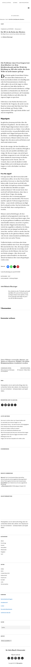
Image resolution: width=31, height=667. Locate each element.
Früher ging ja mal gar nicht (19, 486)
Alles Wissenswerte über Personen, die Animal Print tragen (14, 432)
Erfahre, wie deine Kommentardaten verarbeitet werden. (15, 362)
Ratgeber (3, 552)
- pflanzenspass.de (6, 486)
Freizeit (2, 545)
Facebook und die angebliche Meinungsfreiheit (15, 479)
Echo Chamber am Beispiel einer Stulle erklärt (12, 426)
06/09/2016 (10, 29)
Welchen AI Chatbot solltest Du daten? (10, 428)
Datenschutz (4, 575)
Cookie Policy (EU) (5, 573)
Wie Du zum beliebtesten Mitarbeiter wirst (11, 430)
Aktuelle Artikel (6, 2)
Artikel (2, 569)
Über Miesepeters (24, 2)
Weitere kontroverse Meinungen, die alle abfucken (8, 369)
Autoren (15, 2)
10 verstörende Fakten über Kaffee (16, 477)
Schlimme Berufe (5, 612)
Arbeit (2, 541)
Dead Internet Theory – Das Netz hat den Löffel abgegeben (15, 424)
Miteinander (3, 549)
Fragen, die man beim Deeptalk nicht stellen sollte (13, 438)
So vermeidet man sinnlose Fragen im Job (11, 422)
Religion (16, 278)
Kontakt (3, 579)
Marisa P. (3, 477)
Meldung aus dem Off (6, 436)
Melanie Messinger (8, 37)
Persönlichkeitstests (6, 609)
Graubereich (4, 602)
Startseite (2, 19)
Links (2, 582)
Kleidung (11, 278)
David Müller (4, 482)
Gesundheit (3, 547)
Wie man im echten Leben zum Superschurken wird (13, 420)
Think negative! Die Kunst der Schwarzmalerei (15, 481)
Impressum (3, 577)
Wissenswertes (4, 584)
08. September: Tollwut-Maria (23, 369)
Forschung (3, 543)
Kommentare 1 (18, 29)
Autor (2, 571)
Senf (7, 19)
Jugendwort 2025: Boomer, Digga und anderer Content (14, 434)
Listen (2, 606)
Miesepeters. (20, 663)
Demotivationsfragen (6, 599)
